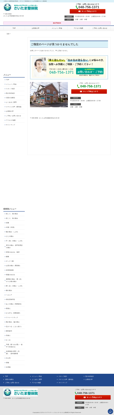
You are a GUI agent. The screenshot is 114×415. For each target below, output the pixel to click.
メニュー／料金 (57, 28)
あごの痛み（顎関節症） (14, 304)
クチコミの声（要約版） (14, 107)
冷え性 (8, 358)
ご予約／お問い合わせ (99, 28)
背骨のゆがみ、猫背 (13, 252)
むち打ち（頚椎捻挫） (13, 313)
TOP (14, 28)
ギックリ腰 (10, 261)
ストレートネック (12, 317)
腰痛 (7, 256)
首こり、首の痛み (12, 218)
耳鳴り (8, 335)
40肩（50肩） (10, 227)
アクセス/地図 (78, 28)
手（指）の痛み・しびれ (14, 241)
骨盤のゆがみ (10, 274)
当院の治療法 (10, 97)
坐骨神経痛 (10, 270)
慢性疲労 (9, 331)
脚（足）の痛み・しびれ (14, 286)
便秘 (7, 362)
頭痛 (7, 222)
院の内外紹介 (10, 93)
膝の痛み (9, 290)
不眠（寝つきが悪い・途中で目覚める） (14, 346)
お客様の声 (35, 28)
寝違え (8, 308)
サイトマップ (10, 125)
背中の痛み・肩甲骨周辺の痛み (14, 246)
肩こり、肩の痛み (12, 213)
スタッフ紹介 (10, 88)
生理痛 (8, 367)
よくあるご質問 (11, 102)
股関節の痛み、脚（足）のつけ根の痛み (14, 280)
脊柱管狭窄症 (10, 299)
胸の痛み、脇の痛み (13, 322)
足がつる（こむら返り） (14, 326)
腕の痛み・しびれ (12, 232)
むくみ (8, 340)
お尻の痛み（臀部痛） (13, 265)
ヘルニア (9, 295)
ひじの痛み (10, 236)
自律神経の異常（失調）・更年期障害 (13, 352)
